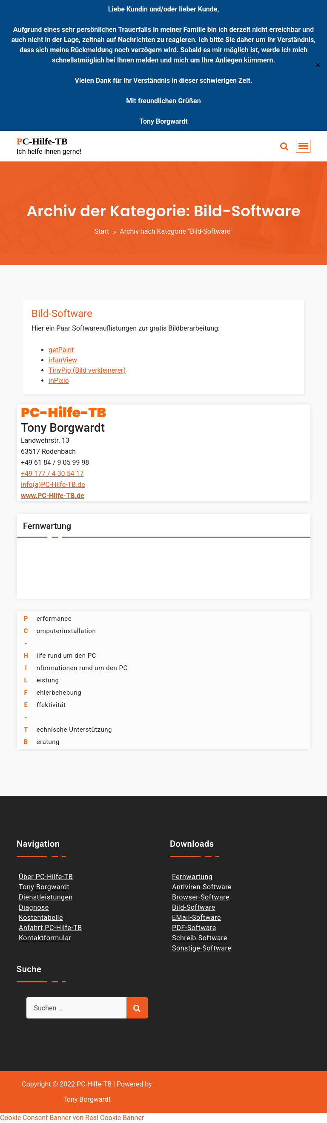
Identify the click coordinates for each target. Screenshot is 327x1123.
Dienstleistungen (46, 897)
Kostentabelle (41, 918)
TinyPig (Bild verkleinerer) (87, 370)
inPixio (59, 380)
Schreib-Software (199, 938)
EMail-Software (196, 918)
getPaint (61, 350)
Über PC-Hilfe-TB (46, 877)
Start (102, 231)
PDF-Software (194, 928)
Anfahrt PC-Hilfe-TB (50, 928)
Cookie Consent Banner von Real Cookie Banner (72, 1118)
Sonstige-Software (201, 948)
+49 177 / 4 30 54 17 (52, 474)
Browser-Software (200, 897)
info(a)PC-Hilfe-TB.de (53, 485)
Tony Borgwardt (44, 887)
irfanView (63, 360)
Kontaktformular (45, 938)
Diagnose (34, 907)
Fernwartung (192, 877)
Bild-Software (62, 313)
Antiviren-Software (202, 887)
